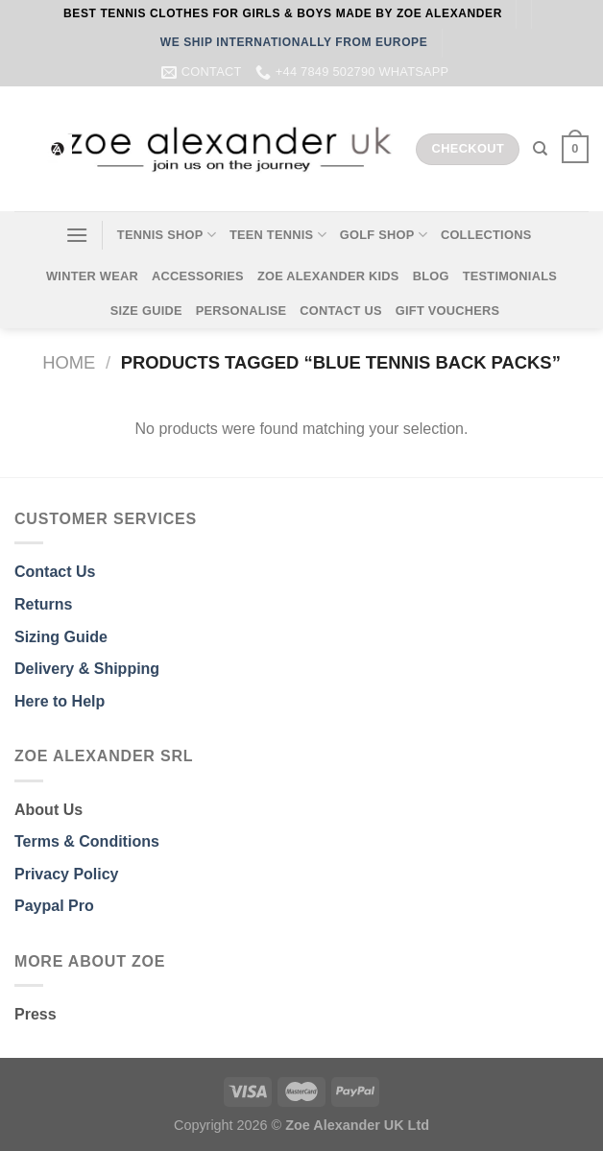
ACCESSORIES (198, 276)
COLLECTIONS (486, 235)
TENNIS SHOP (166, 235)
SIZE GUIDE (146, 310)
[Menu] (76, 234)
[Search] (540, 149)
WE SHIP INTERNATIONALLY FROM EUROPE (294, 42)
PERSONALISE (241, 310)
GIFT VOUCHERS (448, 310)
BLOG (431, 276)
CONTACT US (341, 310)
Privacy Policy (66, 874)
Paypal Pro (54, 906)
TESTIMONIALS (510, 276)
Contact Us (54, 572)
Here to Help (59, 701)
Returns (43, 604)
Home (68, 362)
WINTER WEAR (92, 276)
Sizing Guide (61, 637)
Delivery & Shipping (86, 668)
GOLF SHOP (383, 235)
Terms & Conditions (86, 841)
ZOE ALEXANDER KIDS (328, 276)
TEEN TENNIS (277, 235)
